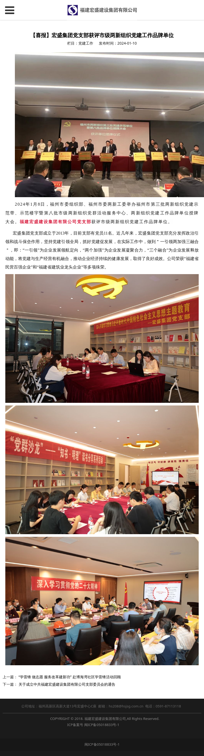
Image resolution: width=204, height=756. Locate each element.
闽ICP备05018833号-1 (102, 724)
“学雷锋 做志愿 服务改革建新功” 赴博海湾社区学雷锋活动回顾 (70, 676)
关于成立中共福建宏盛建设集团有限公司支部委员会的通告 (67, 684)
